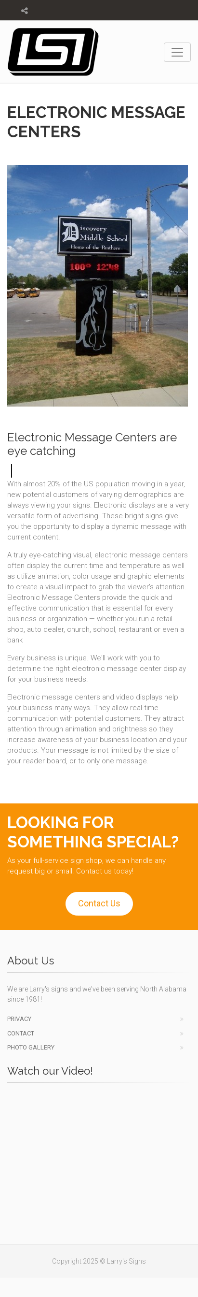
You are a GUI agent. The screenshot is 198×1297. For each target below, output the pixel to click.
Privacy (19, 1018)
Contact (20, 1033)
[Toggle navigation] (177, 52)
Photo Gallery (30, 1047)
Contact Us (99, 903)
